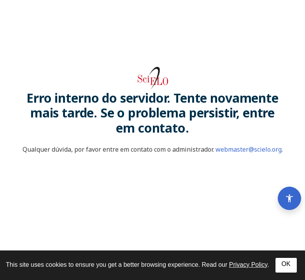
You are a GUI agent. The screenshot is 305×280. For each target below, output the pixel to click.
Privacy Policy (248, 264)
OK (286, 264)
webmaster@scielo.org (249, 149)
